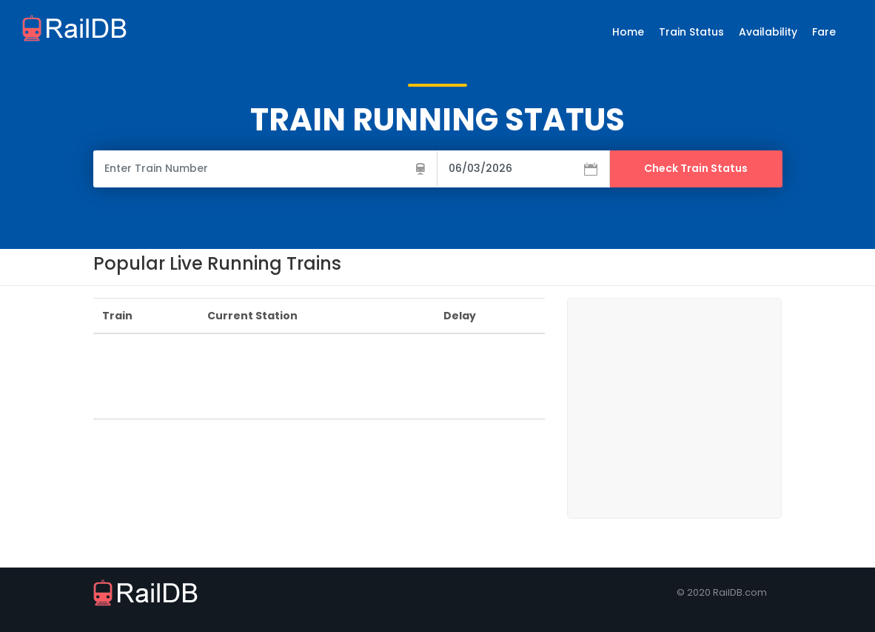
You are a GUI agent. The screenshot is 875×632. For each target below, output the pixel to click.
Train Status (691, 31)
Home (628, 31)
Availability (768, 31)
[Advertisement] (362, 379)
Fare (824, 31)
